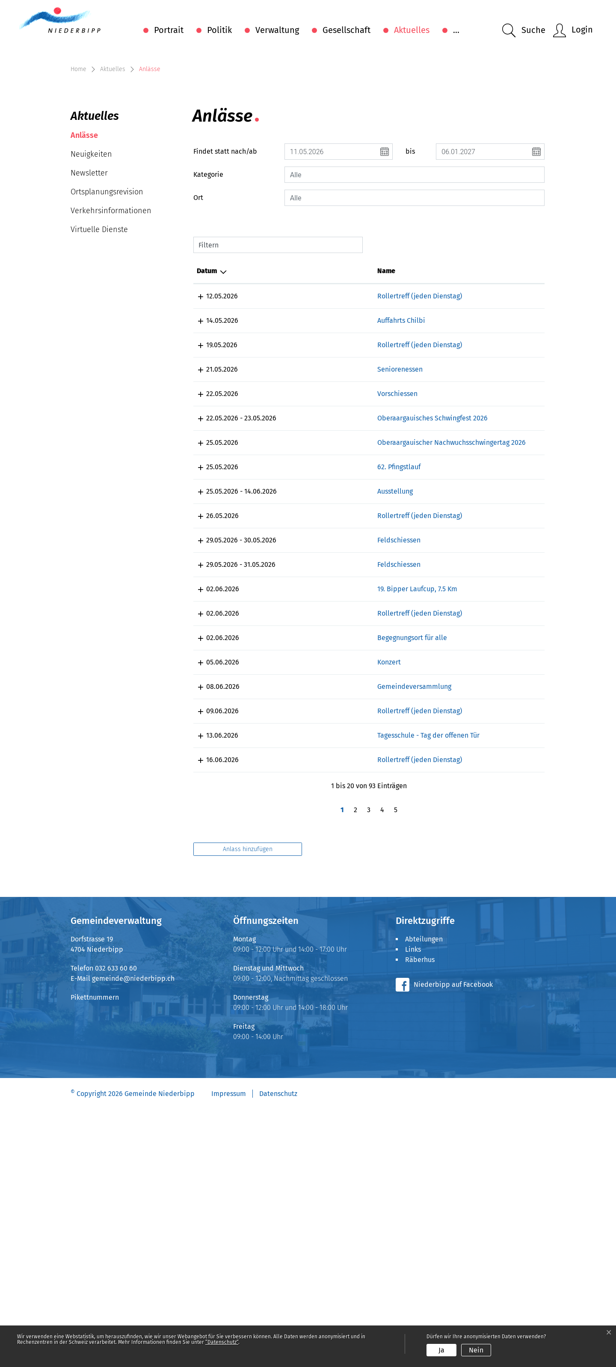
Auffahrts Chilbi (298, 465)
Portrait (169, 30)
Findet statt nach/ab (225, 286)
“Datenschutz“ (221, 1342)
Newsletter (89, 307)
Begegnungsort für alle (309, 865)
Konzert (286, 889)
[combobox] (414, 309)
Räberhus (420, 1217)
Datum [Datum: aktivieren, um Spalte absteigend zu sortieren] (207, 405)
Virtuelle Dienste (99, 364)
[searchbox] (414, 309)
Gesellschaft (346, 30)
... (456, 30)
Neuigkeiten (91, 288)
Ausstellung (292, 677)
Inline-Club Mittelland (481, 430)
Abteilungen (424, 1196)
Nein (476, 1350)
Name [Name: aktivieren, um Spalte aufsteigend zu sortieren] (283, 405)
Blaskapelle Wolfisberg (482, 465)
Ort (198, 332)
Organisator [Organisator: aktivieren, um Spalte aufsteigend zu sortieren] (466, 405)
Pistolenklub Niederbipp (485, 549)
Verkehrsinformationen (111, 345)
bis (410, 286)
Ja (441, 1350)
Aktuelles (411, 30)
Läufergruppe (468, 642)
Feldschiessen (295, 736)
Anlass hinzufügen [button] (247, 1106)
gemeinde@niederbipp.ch (133, 1236)
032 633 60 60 (116, 1225)
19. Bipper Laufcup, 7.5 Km (314, 795)
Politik (219, 30)
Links (413, 1207)
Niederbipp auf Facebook (453, 1242)
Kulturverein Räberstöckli (487, 677)
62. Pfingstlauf (295, 642)
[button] (523, 30)
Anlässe (96, 272)
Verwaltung (277, 30)
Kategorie (208, 309)
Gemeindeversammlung (311, 913)
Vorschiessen (294, 549)
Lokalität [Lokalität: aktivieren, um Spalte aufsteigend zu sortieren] (396, 405)
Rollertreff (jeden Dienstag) (316, 430)
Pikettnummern (95, 1255)
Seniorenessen (297, 524)
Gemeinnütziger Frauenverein (493, 524)
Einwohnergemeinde (479, 913)
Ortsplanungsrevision (107, 326)
